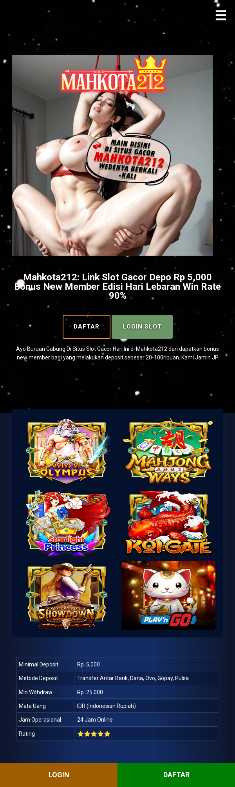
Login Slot (142, 326)
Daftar (86, 326)
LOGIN (59, 775)
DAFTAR (176, 775)
